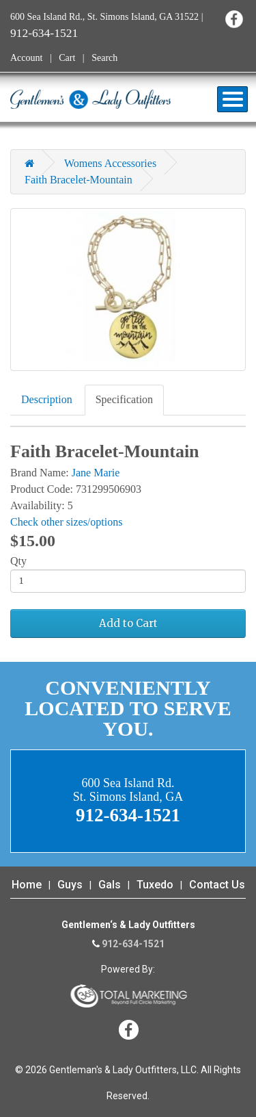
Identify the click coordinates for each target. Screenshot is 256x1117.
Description (46, 399)
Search (104, 58)
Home (27, 884)
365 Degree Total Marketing (128, 996)
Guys (70, 884)
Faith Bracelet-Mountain (78, 179)
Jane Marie (96, 472)
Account (26, 58)
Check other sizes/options (66, 522)
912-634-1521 (44, 33)
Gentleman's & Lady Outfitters (90, 99)
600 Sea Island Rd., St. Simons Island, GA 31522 (104, 17)
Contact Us (217, 884)
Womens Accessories (110, 163)
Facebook (234, 19)
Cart (67, 58)
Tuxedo (155, 884)
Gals (109, 884)
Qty (18, 561)
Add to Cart (128, 623)
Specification (124, 399)
